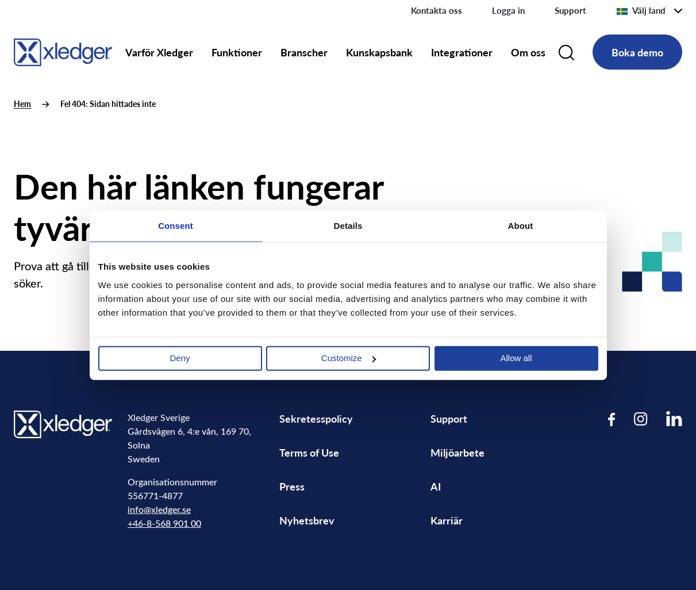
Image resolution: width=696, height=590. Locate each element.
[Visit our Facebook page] (612, 419)
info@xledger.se (159, 509)
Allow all (516, 358)
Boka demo (637, 52)
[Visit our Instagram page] (641, 419)
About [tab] (520, 226)
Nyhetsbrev (306, 520)
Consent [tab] (175, 226)
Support (570, 10)
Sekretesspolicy (316, 418)
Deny (180, 358)
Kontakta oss (436, 10)
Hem (22, 103)
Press (292, 486)
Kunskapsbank (379, 52)
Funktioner (237, 52)
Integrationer (462, 52)
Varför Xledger (159, 52)
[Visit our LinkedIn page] (674, 419)
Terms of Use (309, 452)
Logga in (508, 10)
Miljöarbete (457, 452)
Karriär (446, 520)
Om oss (528, 52)
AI (435, 486)
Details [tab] (348, 226)
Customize (348, 358)
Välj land (641, 10)
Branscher (304, 52)
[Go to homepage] (63, 50)
